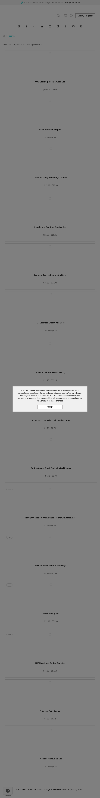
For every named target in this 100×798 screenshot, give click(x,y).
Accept (50, 407)
